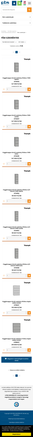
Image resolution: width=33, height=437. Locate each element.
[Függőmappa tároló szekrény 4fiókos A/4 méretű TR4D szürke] (16, 216)
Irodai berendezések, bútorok (8, 32)
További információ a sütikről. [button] (17, 430)
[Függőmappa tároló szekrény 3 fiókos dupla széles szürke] (16, 328)
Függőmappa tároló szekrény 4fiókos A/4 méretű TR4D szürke (16, 227)
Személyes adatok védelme (16, 422)
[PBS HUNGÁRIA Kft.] (5, 3)
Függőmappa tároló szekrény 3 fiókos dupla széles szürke (16, 339)
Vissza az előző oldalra (17, 370)
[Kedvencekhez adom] (4, 89)
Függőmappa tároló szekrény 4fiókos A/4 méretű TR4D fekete (16, 190)
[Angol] (24, 2)
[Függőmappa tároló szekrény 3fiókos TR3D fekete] (16, 67)
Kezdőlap (3, 31)
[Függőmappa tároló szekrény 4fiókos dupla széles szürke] (16, 290)
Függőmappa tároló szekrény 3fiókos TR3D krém (16, 153)
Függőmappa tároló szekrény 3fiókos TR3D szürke (16, 116)
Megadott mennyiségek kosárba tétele (17, 360)
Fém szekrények (21, 32)
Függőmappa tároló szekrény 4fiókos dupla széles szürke (16, 302)
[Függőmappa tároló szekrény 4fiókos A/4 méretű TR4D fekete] (16, 179)
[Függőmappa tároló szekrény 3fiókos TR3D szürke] (16, 104)
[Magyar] (24, 4)
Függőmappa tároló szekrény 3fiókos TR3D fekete (16, 78)
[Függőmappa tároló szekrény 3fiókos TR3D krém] (16, 141)
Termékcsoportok (12, 31)
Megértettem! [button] (16, 434)
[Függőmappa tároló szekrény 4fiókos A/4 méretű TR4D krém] (16, 253)
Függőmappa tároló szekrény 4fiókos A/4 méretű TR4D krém (16, 265)
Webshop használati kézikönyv (16, 419)
